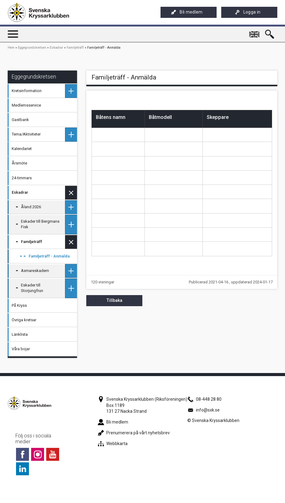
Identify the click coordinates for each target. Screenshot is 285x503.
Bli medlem (186, 12)
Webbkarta (113, 443)
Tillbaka (114, 300)
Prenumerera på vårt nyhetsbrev (134, 432)
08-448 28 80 (204, 399)
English (255, 31)
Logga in (248, 12)
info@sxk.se (203, 410)
